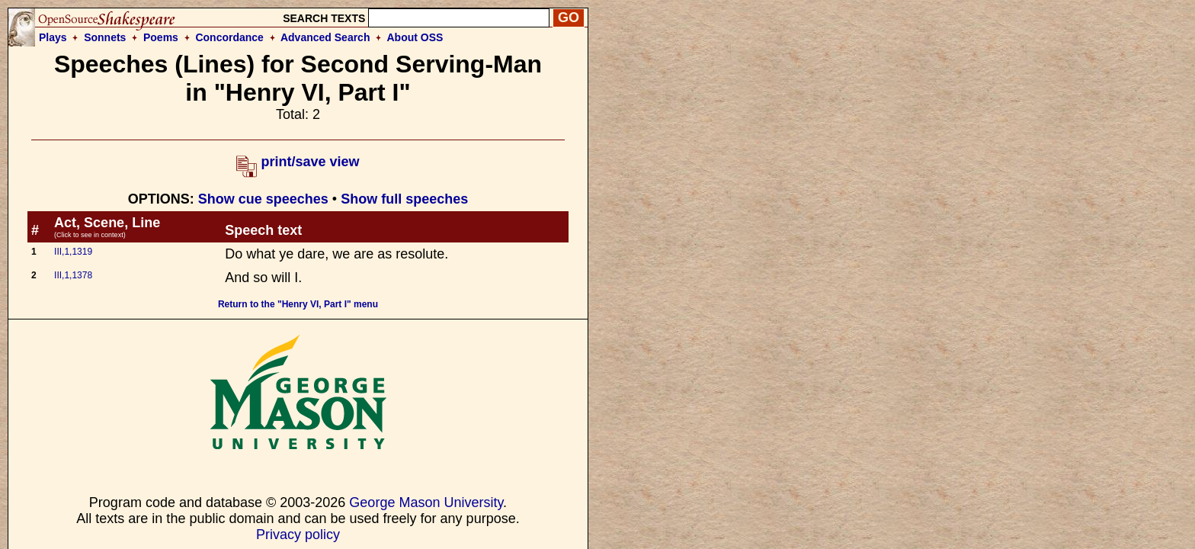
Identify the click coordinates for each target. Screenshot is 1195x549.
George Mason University (426, 502)
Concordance (229, 37)
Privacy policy (298, 534)
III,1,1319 (73, 251)
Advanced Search (325, 37)
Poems (160, 37)
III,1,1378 (73, 275)
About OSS (415, 37)
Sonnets (105, 37)
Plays (53, 37)
